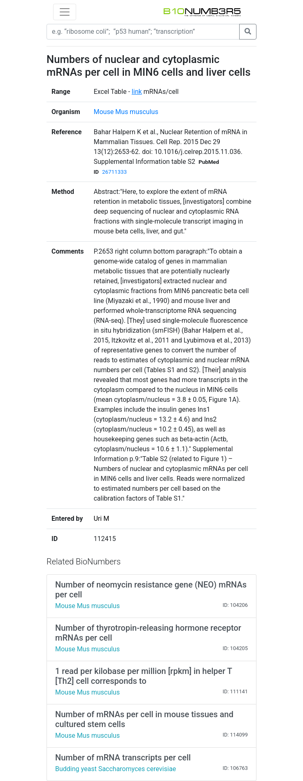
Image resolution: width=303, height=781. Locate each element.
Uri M (101, 518)
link (137, 92)
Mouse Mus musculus (125, 112)
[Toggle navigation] (64, 12)
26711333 (114, 172)
